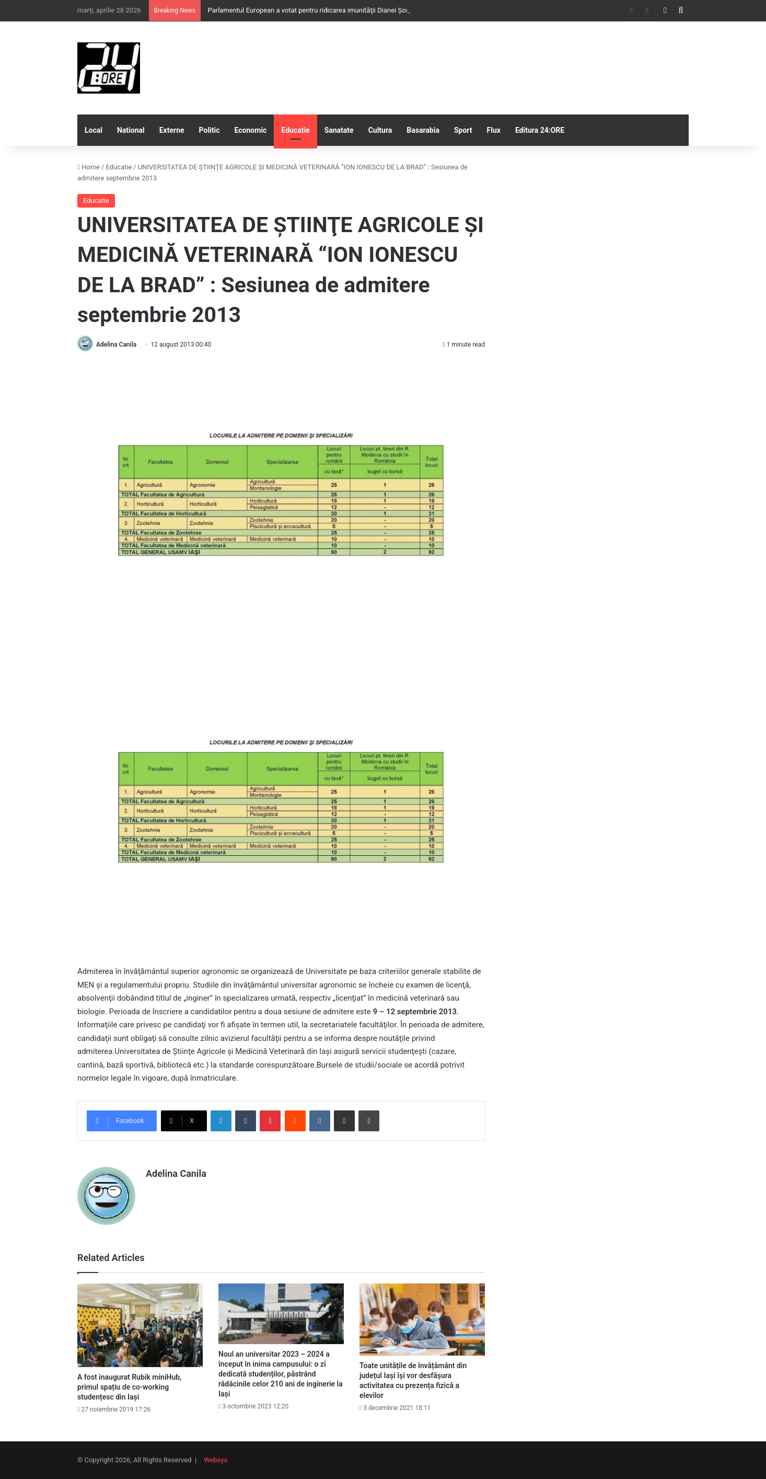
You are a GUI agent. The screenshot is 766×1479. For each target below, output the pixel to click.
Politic (209, 130)
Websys (215, 1460)
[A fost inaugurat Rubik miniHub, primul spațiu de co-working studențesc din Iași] (140, 1325)
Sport (463, 130)
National (131, 130)
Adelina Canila (116, 344)
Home (88, 167)
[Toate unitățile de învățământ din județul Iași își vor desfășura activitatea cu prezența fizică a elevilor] (422, 1319)
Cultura (380, 130)
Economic (251, 130)
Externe (171, 130)
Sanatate (339, 130)
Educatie (295, 130)
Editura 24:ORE (539, 130)
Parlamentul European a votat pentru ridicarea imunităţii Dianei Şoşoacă (315, 10)
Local (93, 130)
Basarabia (423, 130)
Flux (494, 130)
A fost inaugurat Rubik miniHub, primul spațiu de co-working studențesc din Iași (129, 1387)
